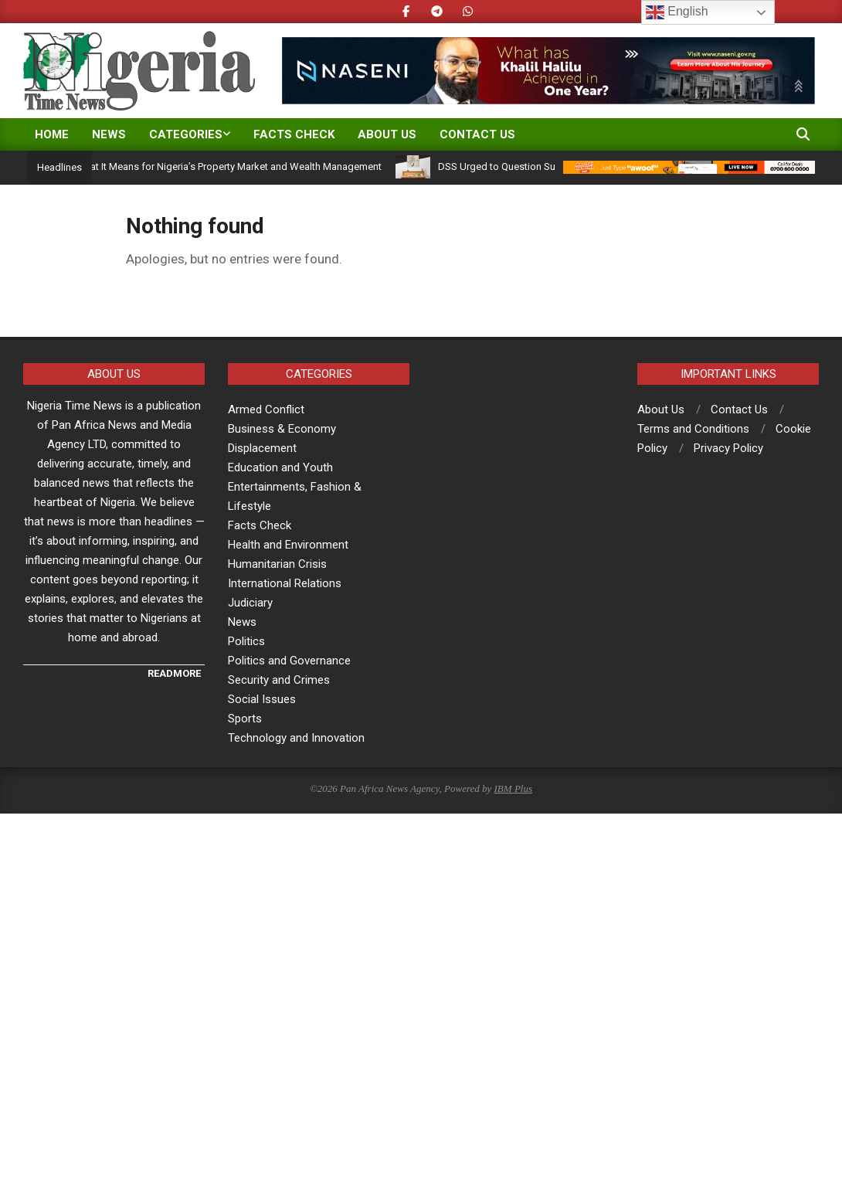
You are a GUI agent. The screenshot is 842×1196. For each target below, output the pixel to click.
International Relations (284, 583)
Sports (245, 718)
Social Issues (262, 699)
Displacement (262, 448)
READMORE (174, 673)
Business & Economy (282, 429)
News (242, 622)
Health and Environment (288, 545)
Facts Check (259, 525)
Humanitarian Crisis (277, 564)
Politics (246, 641)
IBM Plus (513, 788)
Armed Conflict (266, 409)
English (677, 12)
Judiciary (250, 603)
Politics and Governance (289, 661)
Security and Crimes (279, 680)
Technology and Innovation (296, 738)
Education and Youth (280, 467)
